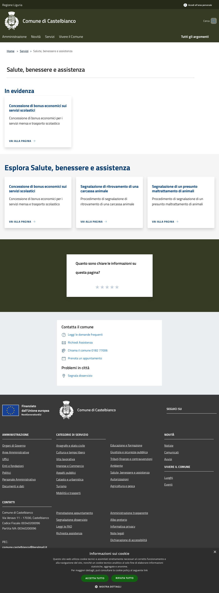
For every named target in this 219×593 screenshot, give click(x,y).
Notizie (168, 445)
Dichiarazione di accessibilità (128, 540)
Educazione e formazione (126, 445)
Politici (6, 472)
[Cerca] (212, 20)
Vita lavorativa (65, 459)
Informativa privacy (122, 526)
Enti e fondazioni (13, 466)
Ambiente (116, 465)
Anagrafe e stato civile (70, 445)
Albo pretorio (118, 519)
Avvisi (168, 459)
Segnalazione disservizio (71, 519)
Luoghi (168, 477)
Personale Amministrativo (19, 479)
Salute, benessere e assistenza (130, 472)
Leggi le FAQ (64, 526)
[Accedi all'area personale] (198, 5)
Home (10, 51)
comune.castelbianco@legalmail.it (24, 547)
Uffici (5, 459)
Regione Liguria (12, 5)
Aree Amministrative (15, 452)
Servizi (24, 51)
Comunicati (171, 452)
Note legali (117, 533)
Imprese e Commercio (70, 466)
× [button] (214, 552)
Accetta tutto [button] (94, 578)
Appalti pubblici (66, 472)
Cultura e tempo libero (70, 452)
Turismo (61, 486)
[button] (109, 586)
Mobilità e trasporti (68, 493)
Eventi (168, 484)
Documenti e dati (13, 486)
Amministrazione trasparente (129, 513)
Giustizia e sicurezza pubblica (129, 452)
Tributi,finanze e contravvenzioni (131, 459)
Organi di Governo (13, 445)
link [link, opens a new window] (146, 570)
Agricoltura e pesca (122, 486)
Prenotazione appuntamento (74, 513)
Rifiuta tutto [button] (125, 578)
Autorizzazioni (119, 479)
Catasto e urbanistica (69, 479)
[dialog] (109, 570)
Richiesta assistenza (69, 533)
